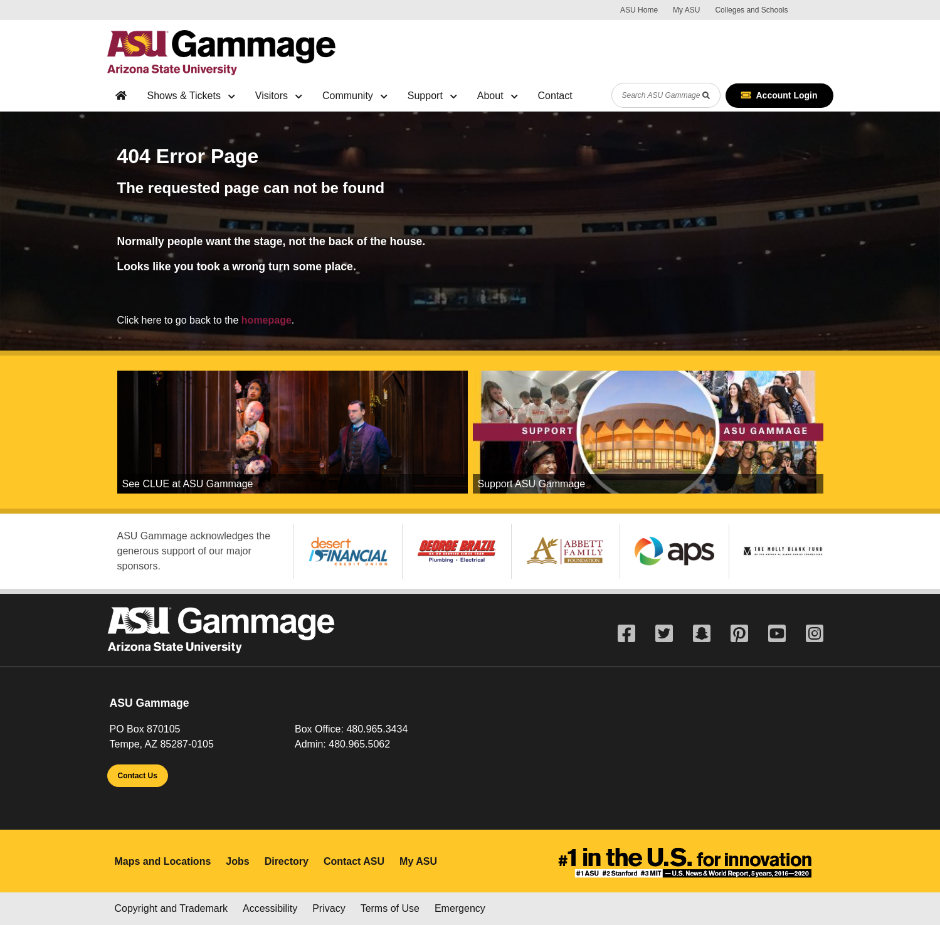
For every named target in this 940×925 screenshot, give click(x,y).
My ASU (686, 10)
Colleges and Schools (751, 10)
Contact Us (137, 775)
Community (355, 95)
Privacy (328, 908)
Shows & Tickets (191, 95)
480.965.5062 (359, 744)
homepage (266, 320)
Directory (287, 861)
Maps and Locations (163, 861)
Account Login (779, 95)
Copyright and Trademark (171, 908)
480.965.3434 (377, 729)
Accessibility (270, 908)
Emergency (460, 908)
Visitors (278, 95)
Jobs (237, 861)
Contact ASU (354, 861)
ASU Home (639, 10)
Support (432, 95)
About (497, 95)
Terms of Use (390, 908)
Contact (555, 95)
